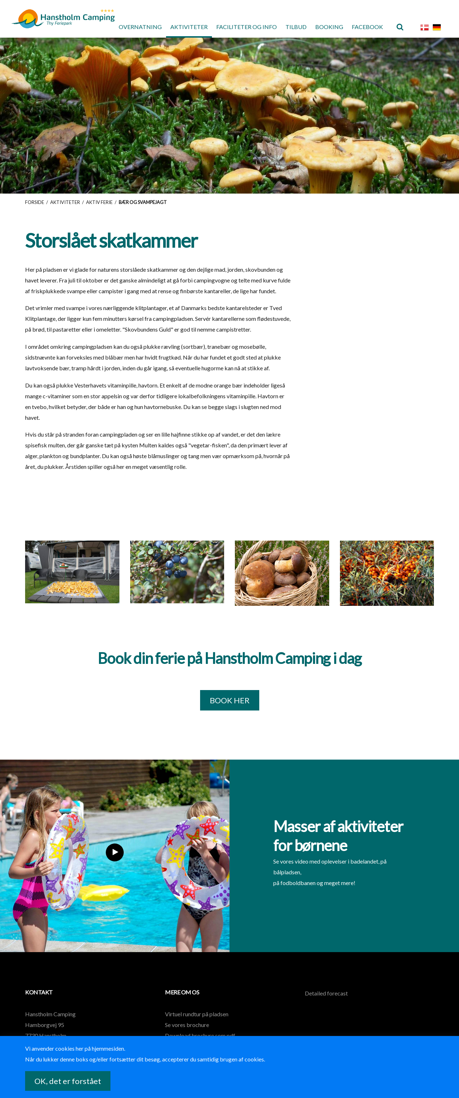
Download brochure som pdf (200, 1035)
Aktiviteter (189, 26)
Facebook (367, 26)
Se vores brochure (187, 1024)
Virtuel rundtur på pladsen (196, 1014)
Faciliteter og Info (246, 26)
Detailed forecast (326, 993)
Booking (329, 26)
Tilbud (296, 26)
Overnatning (140, 26)
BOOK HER (230, 700)
